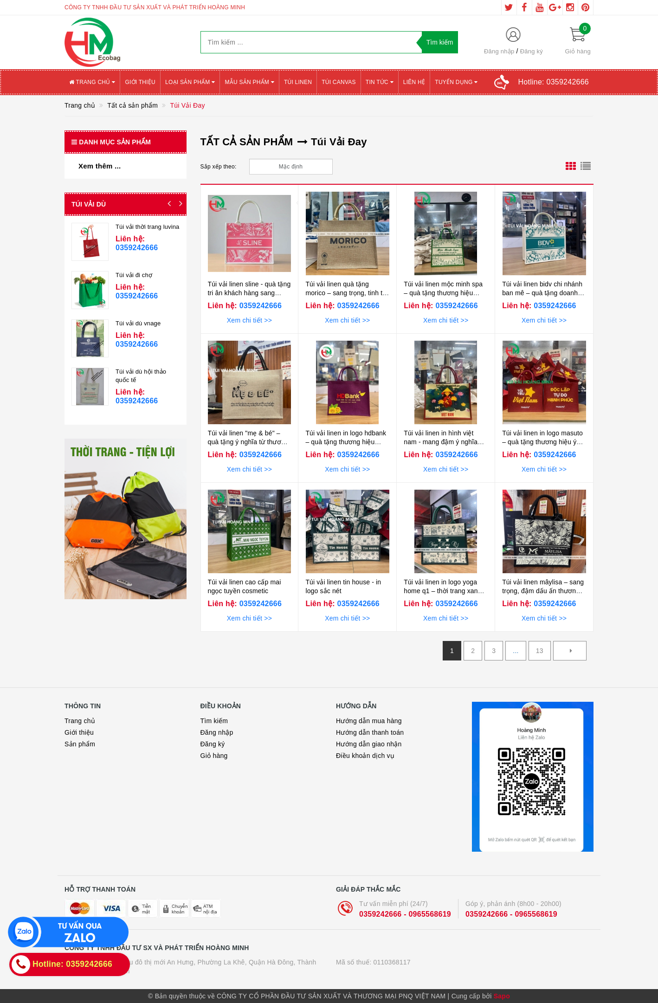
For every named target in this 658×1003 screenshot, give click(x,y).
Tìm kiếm (214, 721)
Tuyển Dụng (456, 82)
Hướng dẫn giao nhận (369, 744)
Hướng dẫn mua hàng (369, 721)
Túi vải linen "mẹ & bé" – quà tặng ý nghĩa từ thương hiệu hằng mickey (248, 442)
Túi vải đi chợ (134, 275)
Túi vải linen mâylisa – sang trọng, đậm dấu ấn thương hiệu (543, 591)
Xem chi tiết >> (249, 320)
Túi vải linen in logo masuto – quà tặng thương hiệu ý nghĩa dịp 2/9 (542, 442)
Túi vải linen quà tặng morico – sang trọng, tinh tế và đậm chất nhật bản (345, 293)
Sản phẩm (80, 744)
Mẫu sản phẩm (249, 82)
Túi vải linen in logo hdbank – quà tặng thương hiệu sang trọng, (345, 442)
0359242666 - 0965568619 (405, 914)
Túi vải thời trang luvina (147, 226)
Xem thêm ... (99, 166)
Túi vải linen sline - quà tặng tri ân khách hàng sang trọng (249, 293)
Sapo (502, 996)
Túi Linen (298, 82)
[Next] (570, 650)
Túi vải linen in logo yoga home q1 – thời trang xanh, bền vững (443, 591)
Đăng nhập (499, 51)
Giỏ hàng (214, 755)
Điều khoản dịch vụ (365, 755)
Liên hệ (414, 82)
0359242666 (259, 306)
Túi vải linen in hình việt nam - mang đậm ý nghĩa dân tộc (440, 442)
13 (539, 650)
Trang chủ (92, 82)
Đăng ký (531, 51)
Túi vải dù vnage (138, 323)
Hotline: (553, 82)
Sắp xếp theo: (218, 166)
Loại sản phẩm (190, 82)
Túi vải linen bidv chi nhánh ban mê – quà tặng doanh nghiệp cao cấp (542, 293)
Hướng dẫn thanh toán (370, 732)
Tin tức (380, 82)
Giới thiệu (140, 82)
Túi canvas (339, 82)
